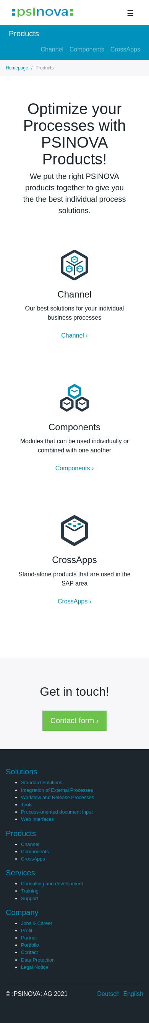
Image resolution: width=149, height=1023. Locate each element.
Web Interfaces (37, 819)
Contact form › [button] (74, 720)
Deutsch (108, 994)
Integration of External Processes (57, 790)
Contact (29, 952)
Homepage (17, 68)
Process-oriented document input (57, 812)
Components (87, 49)
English (133, 994)
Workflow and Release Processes (57, 797)
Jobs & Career (36, 923)
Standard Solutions (41, 782)
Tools (26, 804)
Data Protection (38, 960)
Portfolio (30, 945)
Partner (29, 938)
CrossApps (125, 49)
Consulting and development (52, 883)
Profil (26, 930)
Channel (51, 49)
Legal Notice (34, 967)
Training (30, 891)
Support (29, 898)
